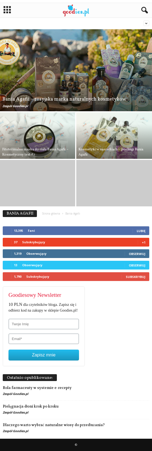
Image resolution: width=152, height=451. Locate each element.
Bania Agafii (57, 23)
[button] (144, 10)
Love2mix (131, 23)
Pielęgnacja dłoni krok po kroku (31, 406)
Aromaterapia (22, 23)
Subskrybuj (135, 277)
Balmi (41, 23)
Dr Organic (102, 23)
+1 (143, 242)
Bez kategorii (80, 23)
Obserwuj (137, 254)
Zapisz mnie (43, 355)
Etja (118, 23)
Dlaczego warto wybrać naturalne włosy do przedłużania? (54, 425)
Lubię (141, 231)
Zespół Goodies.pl (15, 106)
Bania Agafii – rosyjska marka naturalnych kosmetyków (64, 99)
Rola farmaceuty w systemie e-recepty (37, 387)
